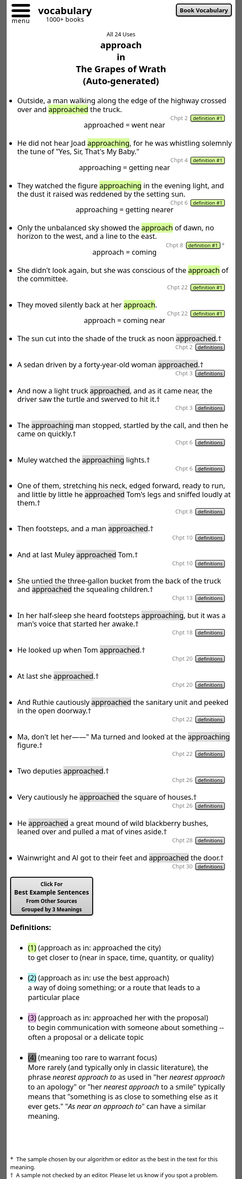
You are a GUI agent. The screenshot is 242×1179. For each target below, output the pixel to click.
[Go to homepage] (61, 11)
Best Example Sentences (51, 897)
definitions (210, 347)
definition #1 (207, 118)
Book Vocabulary (204, 10)
